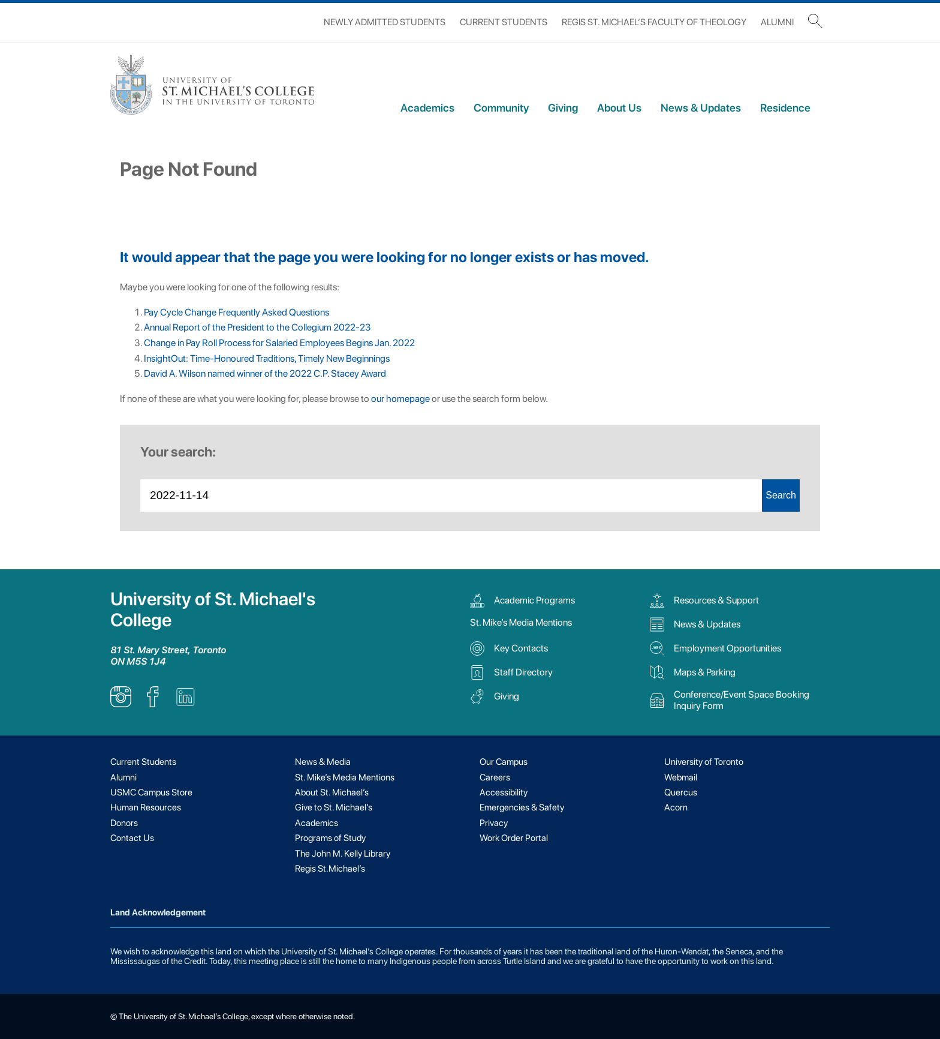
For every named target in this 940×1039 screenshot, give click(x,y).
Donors (124, 823)
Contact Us (132, 838)
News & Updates (701, 107)
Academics (427, 107)
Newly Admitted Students (384, 22)
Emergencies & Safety (522, 807)
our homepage (400, 398)
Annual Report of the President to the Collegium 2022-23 (257, 327)
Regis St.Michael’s (330, 868)
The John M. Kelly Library (342, 853)
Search (781, 495)
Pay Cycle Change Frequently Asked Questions (236, 312)
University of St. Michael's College (212, 609)
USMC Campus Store (151, 792)
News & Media (323, 761)
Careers (495, 777)
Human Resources (145, 807)
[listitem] (120, 704)
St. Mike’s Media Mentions (521, 622)
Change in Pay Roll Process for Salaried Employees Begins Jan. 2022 (279, 343)
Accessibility (504, 792)
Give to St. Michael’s (333, 807)
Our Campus (504, 761)
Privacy (494, 823)
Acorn (676, 807)
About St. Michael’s (332, 792)
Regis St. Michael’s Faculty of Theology (654, 22)
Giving (563, 107)
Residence (785, 107)
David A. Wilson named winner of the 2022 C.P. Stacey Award (265, 373)
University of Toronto (703, 761)
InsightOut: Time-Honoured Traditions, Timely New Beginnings (267, 358)
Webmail (680, 777)
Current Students (503, 22)
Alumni (777, 22)
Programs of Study (330, 838)
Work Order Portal (514, 838)
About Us (619, 107)
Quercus (680, 792)
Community (501, 107)
